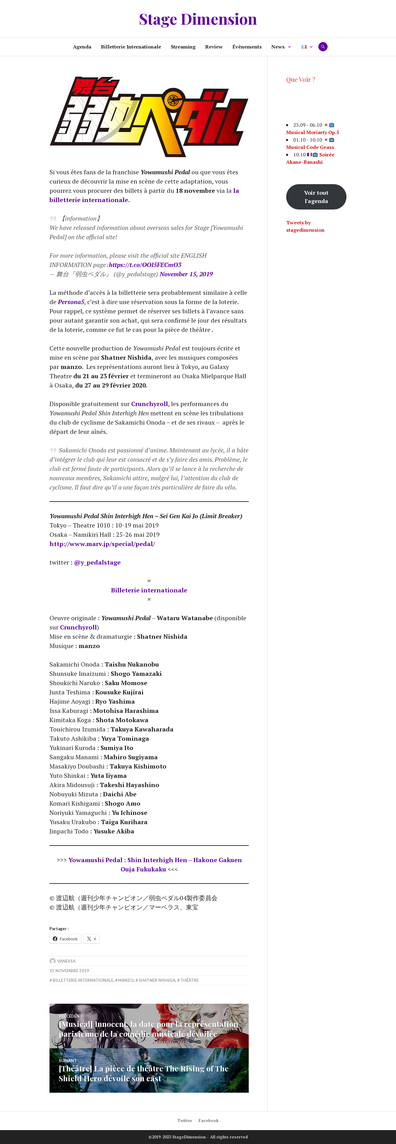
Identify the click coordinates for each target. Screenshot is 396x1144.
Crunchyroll (149, 404)
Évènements (247, 46)
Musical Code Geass (310, 147)
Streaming (183, 46)
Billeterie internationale (149, 590)
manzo (126, 980)
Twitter (184, 1120)
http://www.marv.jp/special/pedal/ (102, 544)
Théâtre (189, 980)
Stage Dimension (198, 18)
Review (214, 46)
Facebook (209, 1120)
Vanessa (66, 961)
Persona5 (71, 302)
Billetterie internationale (83, 980)
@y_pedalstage (97, 562)
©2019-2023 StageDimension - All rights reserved (198, 1137)
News (278, 46)
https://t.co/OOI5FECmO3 (145, 265)
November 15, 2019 (186, 274)
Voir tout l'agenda (316, 197)
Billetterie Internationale (131, 46)
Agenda (82, 46)
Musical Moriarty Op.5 (312, 132)
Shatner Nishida (157, 980)
